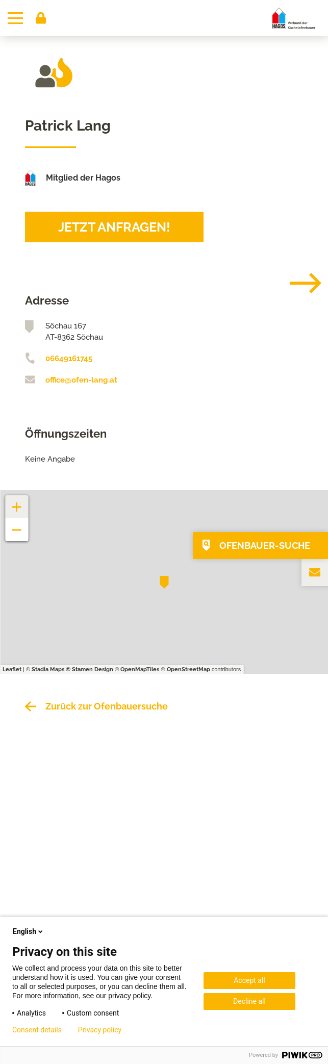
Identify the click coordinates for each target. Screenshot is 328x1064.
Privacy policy (99, 1030)
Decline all (249, 1001)
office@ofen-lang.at (81, 380)
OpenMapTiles (139, 669)
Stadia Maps (48, 669)
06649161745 (68, 358)
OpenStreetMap (188, 669)
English (28, 931)
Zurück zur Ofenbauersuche (106, 706)
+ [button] (17, 501)
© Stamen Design (89, 669)
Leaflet (12, 669)
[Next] (297, 283)
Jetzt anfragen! (114, 227)
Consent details (37, 1030)
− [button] (17, 524)
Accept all (249, 980)
